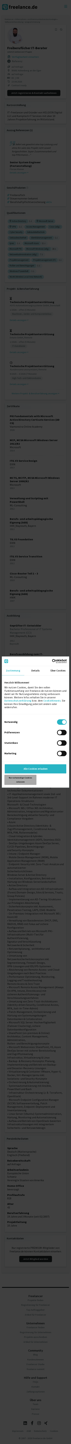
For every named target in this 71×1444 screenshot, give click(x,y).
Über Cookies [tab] (58, 670)
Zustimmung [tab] (13, 670)
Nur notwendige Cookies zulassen (20, 779)
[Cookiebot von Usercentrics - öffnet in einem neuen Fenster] (52, 661)
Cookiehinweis (52, 700)
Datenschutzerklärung (18, 700)
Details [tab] (35, 670)
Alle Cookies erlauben (36, 768)
